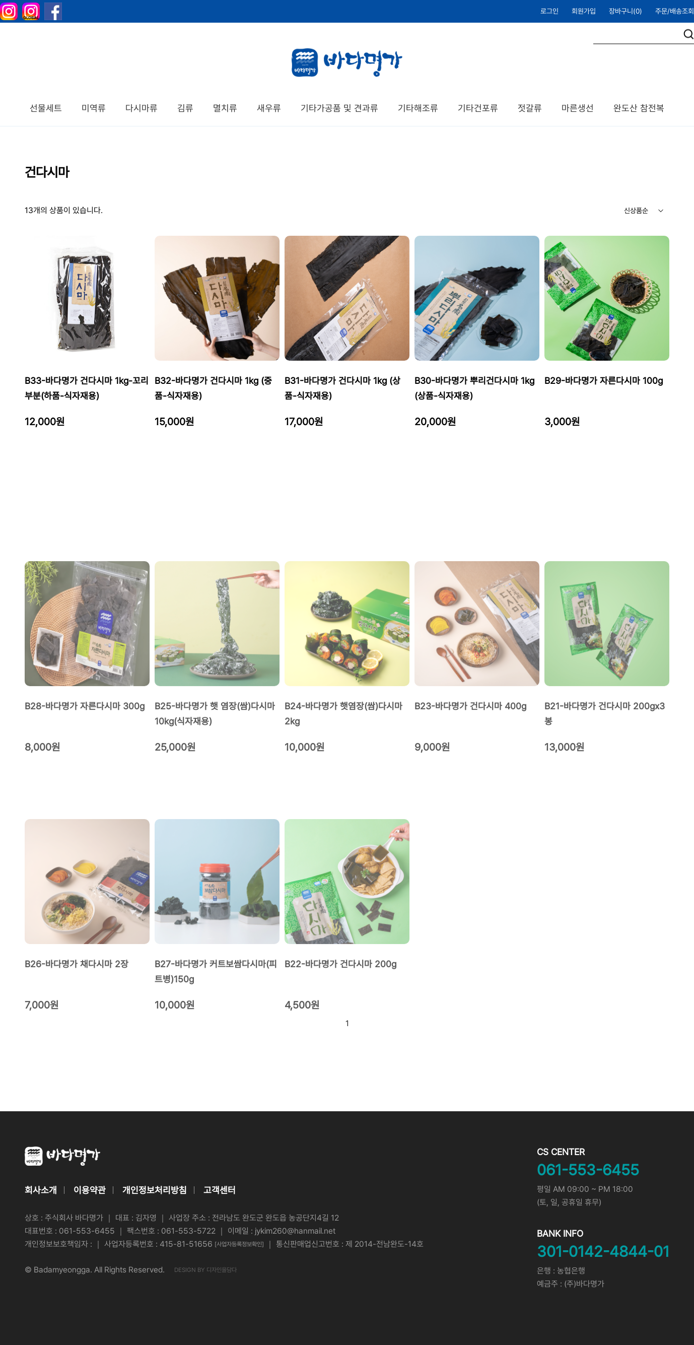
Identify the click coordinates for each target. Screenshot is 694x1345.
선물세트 (46, 108)
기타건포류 (478, 108)
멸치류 (225, 108)
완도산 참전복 (638, 108)
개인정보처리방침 (154, 1190)
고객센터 (219, 1190)
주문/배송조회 (674, 11)
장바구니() (625, 11)
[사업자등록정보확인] (239, 1244)
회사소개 (41, 1190)
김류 (185, 108)
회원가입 (584, 11)
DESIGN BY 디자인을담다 (205, 1269)
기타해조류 (418, 108)
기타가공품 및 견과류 (339, 108)
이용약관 (90, 1190)
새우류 (269, 108)
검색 (688, 34)
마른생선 (578, 108)
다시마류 (141, 108)
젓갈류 (530, 108)
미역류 (94, 108)
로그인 (549, 11)
